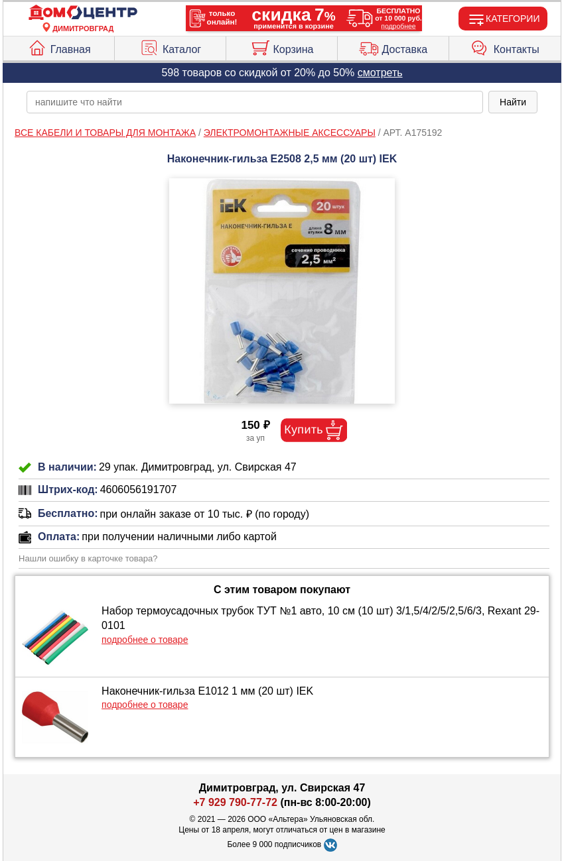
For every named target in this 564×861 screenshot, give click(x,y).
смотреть (380, 72)
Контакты (504, 46)
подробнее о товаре (145, 639)
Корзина (282, 46)
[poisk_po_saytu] (255, 102)
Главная (59, 46)
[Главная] (83, 13)
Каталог (170, 46)
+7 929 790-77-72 (235, 802)
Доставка (393, 46)
